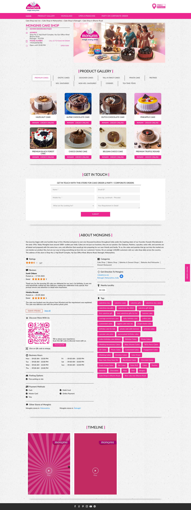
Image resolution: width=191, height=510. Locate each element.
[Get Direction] (121, 278)
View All (47, 311)
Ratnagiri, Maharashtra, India (108, 278)
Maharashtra (45, 408)
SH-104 (102, 290)
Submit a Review (34, 311)
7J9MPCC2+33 (103, 275)
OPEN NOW (65, 46)
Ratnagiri (77, 408)
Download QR (59, 345)
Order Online (43, 123)
